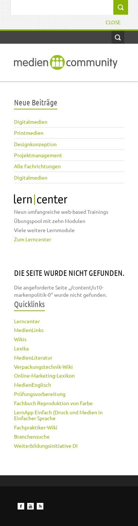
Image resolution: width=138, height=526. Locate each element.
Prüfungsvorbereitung (40, 393)
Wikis (20, 339)
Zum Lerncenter (32, 239)
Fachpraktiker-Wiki (35, 427)
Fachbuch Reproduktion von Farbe (53, 403)
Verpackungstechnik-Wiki (43, 366)
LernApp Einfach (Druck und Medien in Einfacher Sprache (58, 415)
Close (113, 22)
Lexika (21, 348)
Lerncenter (27, 321)
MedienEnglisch (32, 384)
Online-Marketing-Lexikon (44, 375)
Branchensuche (32, 436)
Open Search (118, 37)
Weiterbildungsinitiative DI (46, 445)
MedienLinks (28, 330)
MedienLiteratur (33, 357)
